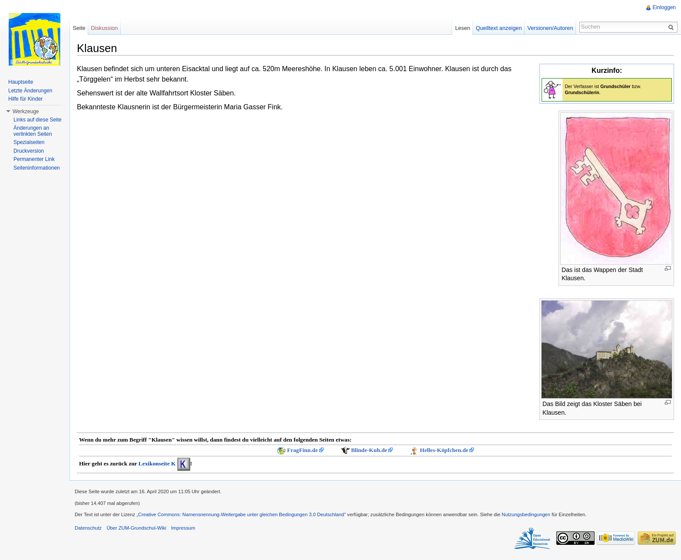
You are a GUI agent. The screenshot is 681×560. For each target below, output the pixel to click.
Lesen (462, 28)
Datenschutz (88, 528)
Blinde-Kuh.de (369, 450)
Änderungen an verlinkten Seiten (32, 131)
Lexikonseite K (157, 463)
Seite (79, 28)
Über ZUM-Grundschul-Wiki (136, 528)
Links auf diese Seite (37, 120)
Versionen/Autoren (550, 28)
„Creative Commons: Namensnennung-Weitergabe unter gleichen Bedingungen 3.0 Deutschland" (241, 514)
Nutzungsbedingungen (526, 514)
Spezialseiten (28, 142)
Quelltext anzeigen (499, 28)
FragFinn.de (302, 450)
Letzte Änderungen (30, 91)
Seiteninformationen (36, 168)
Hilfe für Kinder (25, 99)
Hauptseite (20, 82)
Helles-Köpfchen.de (444, 450)
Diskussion (104, 28)
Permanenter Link (34, 159)
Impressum (183, 528)
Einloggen (664, 7)
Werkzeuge (26, 111)
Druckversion (28, 151)
